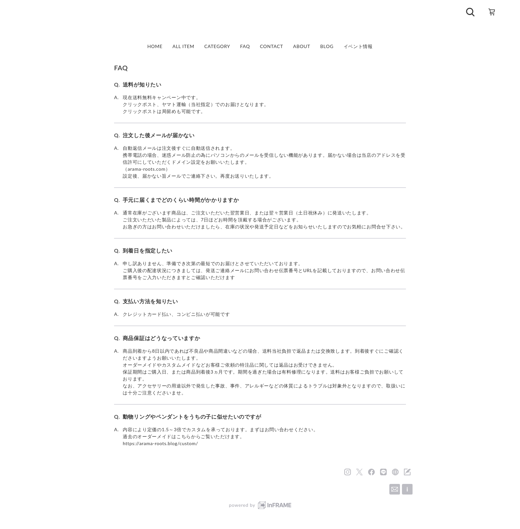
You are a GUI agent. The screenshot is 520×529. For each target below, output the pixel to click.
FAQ (245, 46)
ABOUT (301, 46)
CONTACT (271, 46)
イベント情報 (358, 46)
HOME (154, 46)
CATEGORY (217, 46)
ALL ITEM (183, 46)
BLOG (327, 46)
